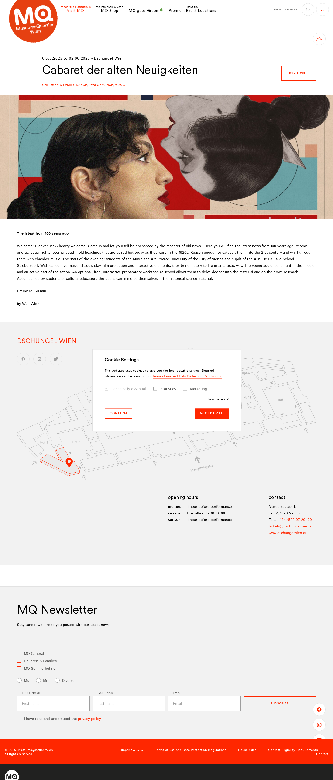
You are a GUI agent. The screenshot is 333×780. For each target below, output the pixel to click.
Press (277, 9)
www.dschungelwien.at (287, 533)
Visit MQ (76, 9)
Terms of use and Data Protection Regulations (190, 750)
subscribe (280, 704)
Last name (106, 693)
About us (291, 9)
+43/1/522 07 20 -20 (294, 520)
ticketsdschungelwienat (291, 526)
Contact (322, 754)
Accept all (211, 413)
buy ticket (298, 73)
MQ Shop (109, 9)
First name (31, 693)
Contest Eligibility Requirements (293, 750)
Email (177, 693)
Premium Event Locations (192, 9)
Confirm (118, 413)
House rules (247, 750)
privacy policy (89, 719)
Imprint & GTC (132, 750)
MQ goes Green (146, 10)
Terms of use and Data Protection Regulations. (187, 376)
